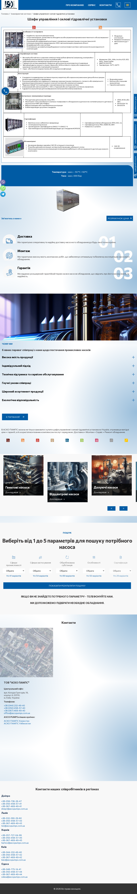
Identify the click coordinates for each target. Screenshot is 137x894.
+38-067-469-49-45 (11, 842)
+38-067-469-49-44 (11, 876)
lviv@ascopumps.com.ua (13, 828)
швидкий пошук (135, 91)
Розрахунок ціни (118, 218)
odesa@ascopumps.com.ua (14, 879)
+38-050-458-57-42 (11, 857)
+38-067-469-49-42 (11, 859)
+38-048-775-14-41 (11, 871)
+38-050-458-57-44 (11, 874)
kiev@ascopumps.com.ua (13, 862)
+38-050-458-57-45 (11, 840)
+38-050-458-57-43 (11, 823)
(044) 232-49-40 (120, 5)
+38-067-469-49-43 (11, 825)
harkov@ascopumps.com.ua (14, 845)
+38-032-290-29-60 (11, 820)
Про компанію (75, 5)
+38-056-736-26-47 (11, 803)
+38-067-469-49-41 (11, 808)
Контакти (106, 5)
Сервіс (92, 5)
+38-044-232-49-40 (11, 854)
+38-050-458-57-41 (11, 805)
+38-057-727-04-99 (11, 837)
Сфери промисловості (13, 560)
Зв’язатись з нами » (11, 218)
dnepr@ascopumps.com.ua (14, 811)
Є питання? (15, 417)
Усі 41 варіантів (13, 575)
